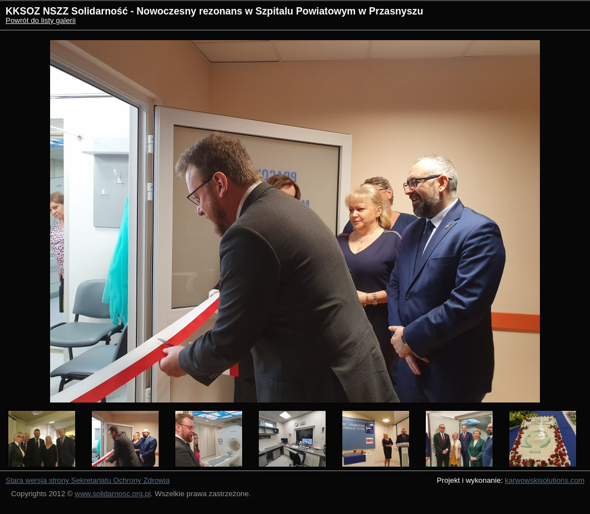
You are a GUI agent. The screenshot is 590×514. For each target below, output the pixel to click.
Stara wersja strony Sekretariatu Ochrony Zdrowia (88, 480)
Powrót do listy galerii (41, 20)
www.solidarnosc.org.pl (112, 493)
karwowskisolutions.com (544, 480)
